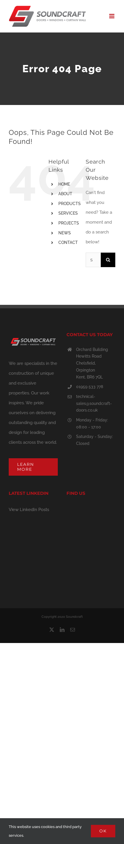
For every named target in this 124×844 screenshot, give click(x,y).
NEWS (64, 233)
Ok (103, 831)
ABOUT (65, 193)
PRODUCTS (69, 203)
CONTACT (68, 242)
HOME (64, 184)
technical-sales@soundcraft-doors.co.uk (94, 403)
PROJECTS (68, 223)
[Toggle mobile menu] (112, 16)
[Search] (108, 260)
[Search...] (93, 260)
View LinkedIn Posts (29, 509)
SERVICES (68, 213)
